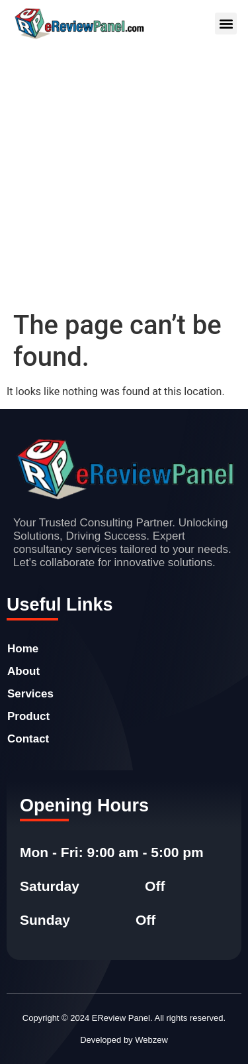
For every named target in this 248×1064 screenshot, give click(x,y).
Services (30, 693)
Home (22, 648)
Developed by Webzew (124, 1040)
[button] (226, 23)
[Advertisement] (124, 178)
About (23, 671)
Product (28, 716)
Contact (28, 739)
